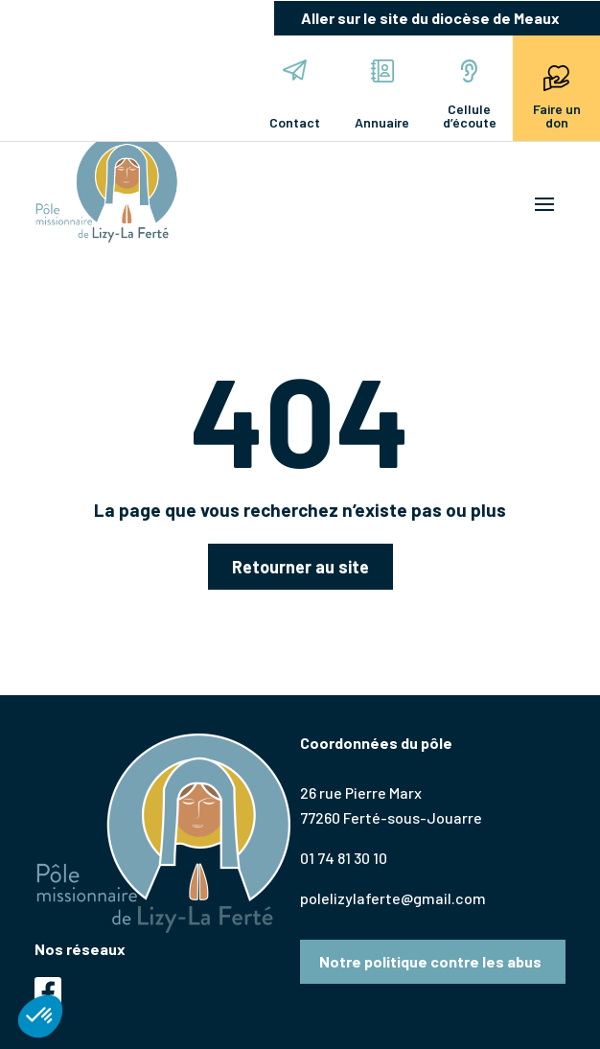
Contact (294, 94)
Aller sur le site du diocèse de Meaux (430, 18)
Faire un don (557, 94)
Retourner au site (300, 566)
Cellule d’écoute (469, 94)
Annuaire (382, 94)
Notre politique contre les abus (430, 961)
